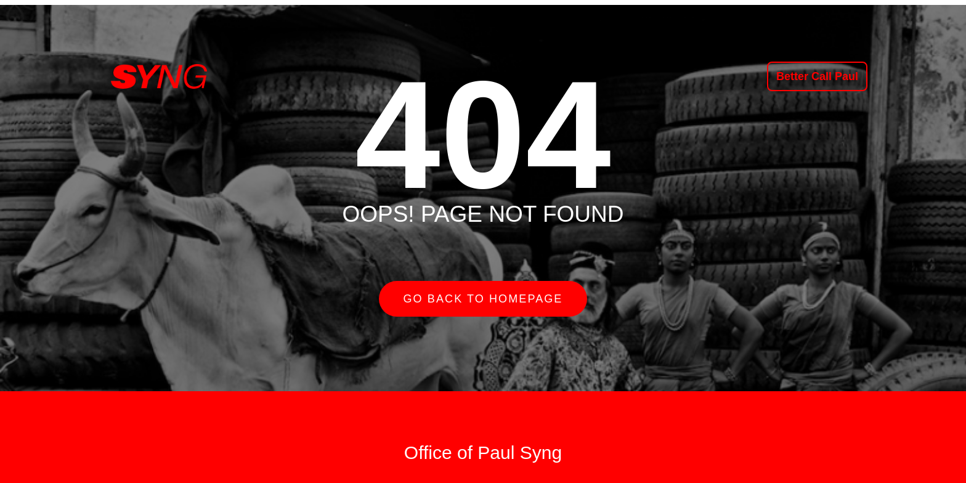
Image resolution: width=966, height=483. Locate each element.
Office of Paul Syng (483, 452)
